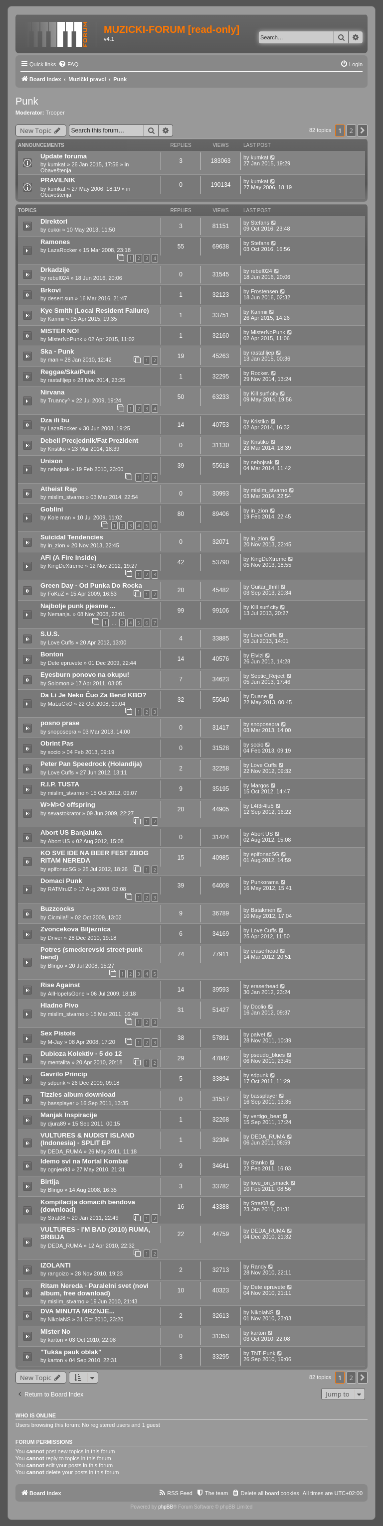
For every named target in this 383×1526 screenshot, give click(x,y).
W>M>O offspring (67, 804)
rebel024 (58, 278)
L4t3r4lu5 (262, 806)
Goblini (51, 509)
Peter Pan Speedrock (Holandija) (91, 763)
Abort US (59, 841)
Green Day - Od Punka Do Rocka (91, 585)
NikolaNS (59, 1319)
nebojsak (59, 469)
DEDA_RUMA (65, 1151)
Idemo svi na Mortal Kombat (84, 1161)
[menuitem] (68, 64)
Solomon (58, 683)
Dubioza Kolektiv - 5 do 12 (81, 1053)
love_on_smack (270, 1183)
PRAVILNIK (57, 180)
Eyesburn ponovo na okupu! (84, 674)
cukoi (54, 230)
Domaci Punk (61, 881)
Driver (55, 938)
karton (55, 1340)
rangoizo (58, 1273)
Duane (259, 696)
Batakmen (263, 910)
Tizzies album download (78, 1094)
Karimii (56, 319)
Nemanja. (59, 614)
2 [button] (351, 130)
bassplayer (61, 1103)
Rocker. (260, 373)
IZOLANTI (55, 1265)
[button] (363, 130)
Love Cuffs (61, 642)
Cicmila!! (58, 917)
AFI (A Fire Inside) (68, 557)
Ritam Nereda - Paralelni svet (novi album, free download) (94, 1289)
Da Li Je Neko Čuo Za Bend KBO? (93, 695)
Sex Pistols (57, 1033)
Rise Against (60, 985)
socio (54, 752)
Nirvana (52, 392)
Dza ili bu (54, 420)
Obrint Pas (57, 743)
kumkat (56, 164)
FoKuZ (56, 594)
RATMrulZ (60, 889)
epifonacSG (62, 869)
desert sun (60, 298)
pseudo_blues (268, 1055)
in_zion (259, 510)
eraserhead (265, 951)
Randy (259, 1267)
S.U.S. (49, 633)
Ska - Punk (57, 351)
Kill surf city (265, 393)
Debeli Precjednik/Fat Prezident (89, 440)
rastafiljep (262, 353)
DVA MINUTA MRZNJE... (77, 1311)
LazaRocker (62, 250)
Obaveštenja (55, 170)
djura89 (57, 1124)
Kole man (59, 517)
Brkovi (50, 290)
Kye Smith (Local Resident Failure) (94, 310)
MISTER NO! (59, 331)
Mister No (55, 1331)
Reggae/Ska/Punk (68, 372)
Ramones (55, 242)
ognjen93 (59, 1169)
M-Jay (55, 1042)
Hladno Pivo (59, 1005)
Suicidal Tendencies (71, 537)
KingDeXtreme (66, 566)
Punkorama (265, 882)
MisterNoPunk (65, 339)
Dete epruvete (65, 663)
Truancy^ (59, 400)
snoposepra (62, 732)
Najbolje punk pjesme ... (77, 606)
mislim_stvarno (66, 497)
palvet (258, 1034)
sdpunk (56, 1083)
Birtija (49, 1181)
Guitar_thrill (265, 587)
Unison (51, 461)
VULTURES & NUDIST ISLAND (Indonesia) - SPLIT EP (87, 1139)
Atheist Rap (58, 489)
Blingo (55, 966)
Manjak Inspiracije (68, 1115)
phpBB (165, 1507)
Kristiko (260, 421)
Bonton (51, 654)
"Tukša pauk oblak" (70, 1352)
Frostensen (264, 291)
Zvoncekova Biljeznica (75, 929)
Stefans (260, 223)
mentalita (59, 1062)
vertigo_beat (266, 1116)
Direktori (53, 221)
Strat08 (56, 1218)
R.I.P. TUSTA (59, 784)
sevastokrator (64, 813)
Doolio (258, 1007)
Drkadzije (55, 269)
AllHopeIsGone (66, 994)
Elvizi (257, 655)
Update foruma (63, 156)
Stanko (259, 1162)
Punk (26, 101)
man (53, 360)
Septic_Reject (268, 676)
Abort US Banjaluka (71, 832)
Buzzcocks (57, 908)
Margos (260, 785)
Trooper (55, 113)
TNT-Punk (263, 1353)
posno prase (59, 723)
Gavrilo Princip (63, 1074)
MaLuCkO (60, 704)
